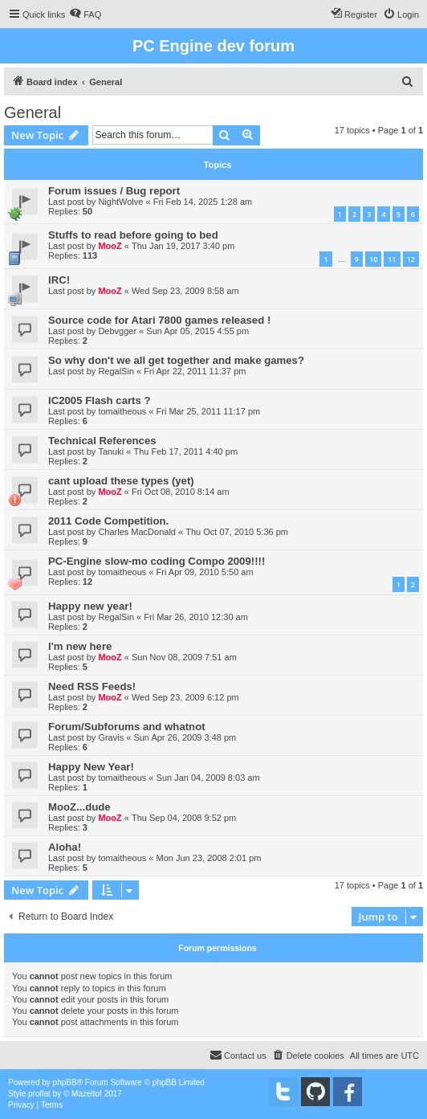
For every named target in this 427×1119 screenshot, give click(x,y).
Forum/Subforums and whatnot (126, 727)
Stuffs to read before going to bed (133, 235)
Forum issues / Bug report (114, 191)
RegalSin (116, 371)
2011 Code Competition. (108, 521)
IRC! (59, 280)
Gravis (111, 737)
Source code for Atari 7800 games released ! (159, 320)
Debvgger (117, 331)
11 (392, 259)
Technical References (102, 441)
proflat (39, 1093)
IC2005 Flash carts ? (99, 400)
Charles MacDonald (137, 532)
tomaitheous (122, 411)
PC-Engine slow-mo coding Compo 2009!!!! (156, 561)
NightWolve (120, 201)
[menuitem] (85, 14)
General (32, 112)
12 (411, 259)
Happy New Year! (91, 767)
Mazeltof (86, 1093)
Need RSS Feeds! (92, 686)
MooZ (109, 246)
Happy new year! (90, 606)
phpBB (65, 1082)
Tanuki (111, 451)
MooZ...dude (79, 807)
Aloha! (64, 847)
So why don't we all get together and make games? (176, 360)
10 (373, 259)
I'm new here (80, 646)
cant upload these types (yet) (121, 481)
